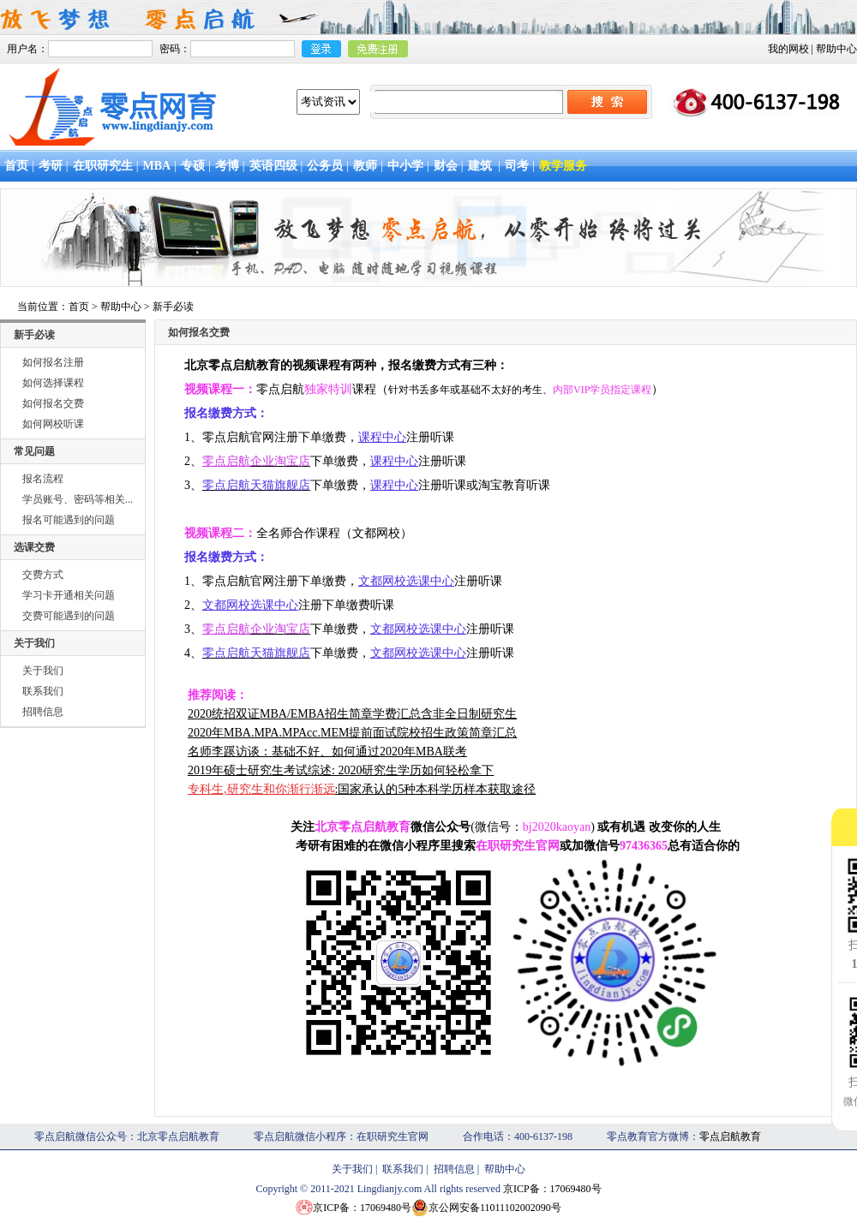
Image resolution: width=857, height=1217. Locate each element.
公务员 (325, 165)
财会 (446, 165)
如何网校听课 (53, 424)
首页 (16, 165)
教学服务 (563, 165)
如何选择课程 (53, 383)
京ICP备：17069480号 (552, 1189)
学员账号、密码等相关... (77, 499)
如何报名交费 (53, 403)
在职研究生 (103, 165)
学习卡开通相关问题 (68, 595)
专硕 (193, 165)
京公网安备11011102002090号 (494, 1208)
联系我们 (42, 691)
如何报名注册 (53, 362)
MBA (156, 165)
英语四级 (273, 165)
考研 (51, 165)
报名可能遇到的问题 (68, 520)
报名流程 (42, 479)
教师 (365, 165)
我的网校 (788, 49)
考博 (227, 165)
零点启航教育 (730, 1136)
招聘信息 (42, 712)
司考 (517, 165)
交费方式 (42, 575)
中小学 (405, 165)
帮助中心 (836, 49)
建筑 (480, 165)
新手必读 (173, 307)
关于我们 (42, 671)
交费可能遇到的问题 (68, 616)
